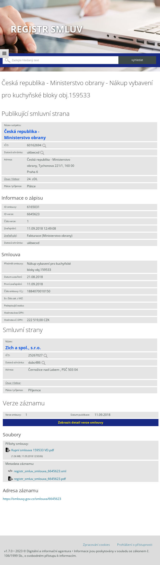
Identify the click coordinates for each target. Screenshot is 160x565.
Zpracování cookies (96, 544)
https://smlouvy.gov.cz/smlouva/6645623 (32, 499)
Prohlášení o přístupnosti (134, 544)
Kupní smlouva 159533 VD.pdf (32, 450)
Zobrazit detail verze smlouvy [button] (80, 422)
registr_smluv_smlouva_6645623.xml (40, 471)
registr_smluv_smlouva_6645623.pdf (40, 479)
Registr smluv (46, 29)
